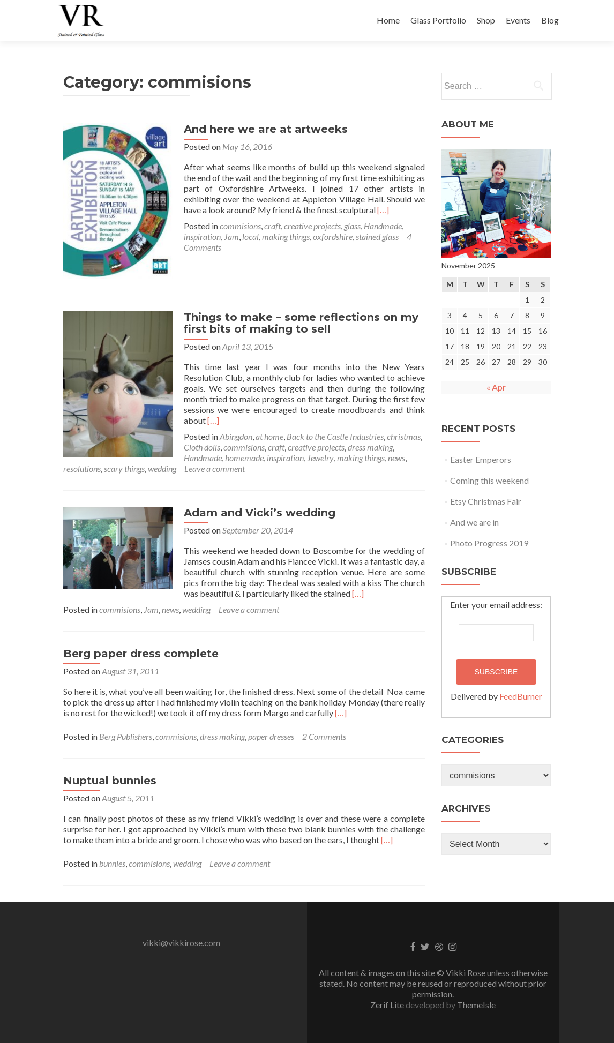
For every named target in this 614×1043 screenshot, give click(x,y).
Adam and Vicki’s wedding (257, 508)
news (393, 454)
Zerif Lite (388, 1001)
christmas (401, 432)
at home (267, 432)
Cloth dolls (199, 443)
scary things (124, 465)
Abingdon (233, 432)
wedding (162, 465)
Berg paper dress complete (141, 649)
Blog (550, 20)
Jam (228, 236)
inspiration (199, 236)
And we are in (474, 522)
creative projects (309, 226)
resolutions (82, 465)
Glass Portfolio (438, 20)
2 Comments (324, 732)
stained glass (374, 236)
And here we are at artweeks (263, 129)
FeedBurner (520, 696)
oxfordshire (330, 236)
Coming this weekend (489, 480)
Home (388, 20)
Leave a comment (214, 465)
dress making (367, 443)
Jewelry (317, 454)
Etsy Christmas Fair (485, 501)
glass (349, 226)
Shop (486, 20)
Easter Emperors (480, 459)
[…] (337, 210)
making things (283, 236)
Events (518, 20)
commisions (237, 226)
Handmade (380, 226)
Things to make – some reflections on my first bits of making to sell (298, 319)
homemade (241, 454)
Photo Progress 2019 (489, 543)
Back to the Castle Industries (332, 432)
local (247, 236)
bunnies (112, 859)
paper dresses (271, 732)
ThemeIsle (476, 1001)
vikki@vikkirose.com (181, 939)
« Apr (496, 387)
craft (269, 226)
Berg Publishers (125, 732)
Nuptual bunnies (109, 776)
